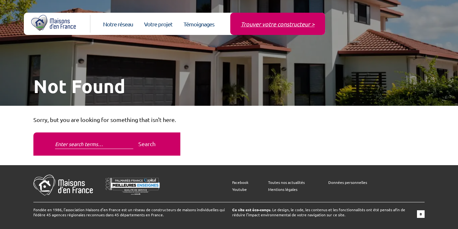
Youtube (239, 189)
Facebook (240, 182)
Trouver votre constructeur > (278, 24)
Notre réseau (118, 24)
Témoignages (199, 24)
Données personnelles (347, 182)
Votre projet (158, 24)
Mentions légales (282, 189)
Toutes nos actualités (286, 182)
